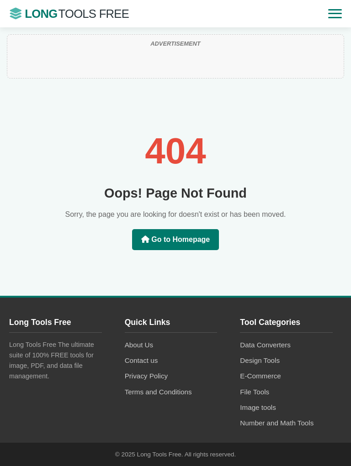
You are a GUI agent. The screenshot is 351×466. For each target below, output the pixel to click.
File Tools (254, 392)
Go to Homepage (175, 239)
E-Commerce (260, 376)
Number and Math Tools (277, 423)
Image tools (258, 407)
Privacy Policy (146, 376)
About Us (139, 345)
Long (69, 14)
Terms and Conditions (158, 392)
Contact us (141, 360)
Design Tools (260, 360)
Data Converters (265, 345)
